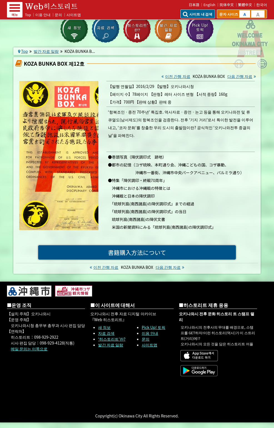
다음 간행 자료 (242, 76)
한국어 (261, 4)
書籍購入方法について (137, 252)
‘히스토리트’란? (111, 339)
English (209, 4)
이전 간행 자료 (175, 76)
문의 (58, 14)
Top (28, 14)
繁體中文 (245, 4)
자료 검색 (106, 333)
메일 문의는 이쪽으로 (29, 348)
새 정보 (104, 327)
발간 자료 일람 (46, 51)
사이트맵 (73, 14)
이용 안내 (43, 14)
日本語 (194, 4)
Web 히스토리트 (55, 6)
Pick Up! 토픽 (153, 327)
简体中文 (227, 4)
